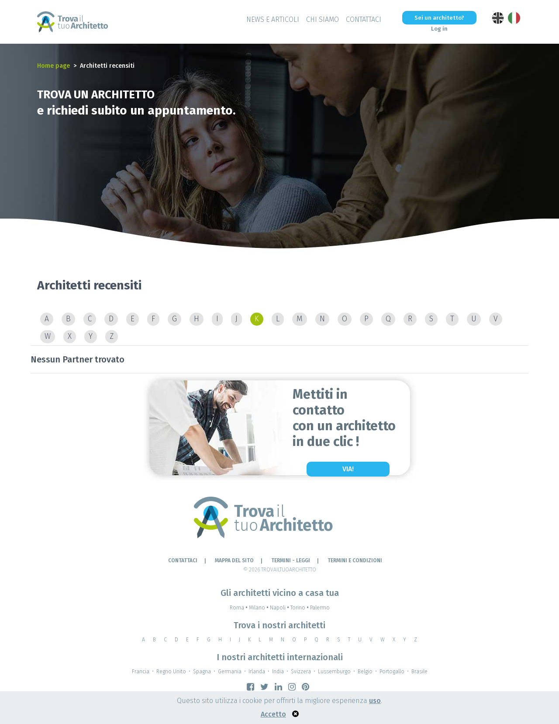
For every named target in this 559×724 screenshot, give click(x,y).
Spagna (202, 671)
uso (375, 700)
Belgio (365, 671)
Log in (439, 28)
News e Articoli (272, 19)
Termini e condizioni (355, 560)
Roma (239, 608)
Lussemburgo (334, 671)
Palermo (320, 608)
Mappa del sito (234, 560)
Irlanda (256, 671)
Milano (259, 608)
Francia (140, 671)
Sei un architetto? (439, 17)
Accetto (273, 714)
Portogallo (392, 671)
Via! (348, 469)
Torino (300, 608)
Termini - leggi (290, 560)
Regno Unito (171, 671)
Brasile (419, 671)
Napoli (280, 608)
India (278, 671)
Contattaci (363, 19)
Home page (53, 66)
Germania (230, 671)
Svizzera (301, 671)
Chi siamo (322, 19)
